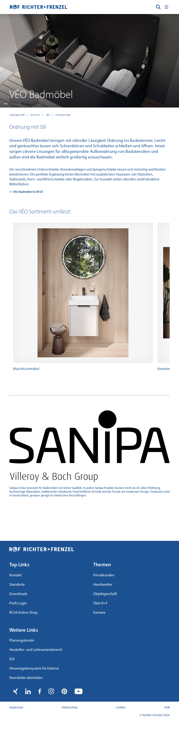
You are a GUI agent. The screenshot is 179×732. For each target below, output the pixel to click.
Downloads (18, 594)
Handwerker (102, 585)
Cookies (121, 707)
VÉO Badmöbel (62, 114)
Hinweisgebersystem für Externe (34, 669)
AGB (167, 707)
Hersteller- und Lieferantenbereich (35, 650)
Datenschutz (70, 707)
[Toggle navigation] (166, 7)
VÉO (47, 114)
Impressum (16, 707)
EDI (12, 659)
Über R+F (100, 603)
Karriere (99, 613)
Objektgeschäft (16, 114)
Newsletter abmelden (26, 678)
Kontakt (15, 575)
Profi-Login (18, 603)
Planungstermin (21, 640)
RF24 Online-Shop (23, 613)
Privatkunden (103, 575)
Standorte (17, 585)
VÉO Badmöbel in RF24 (28, 192)
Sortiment (35, 114)
